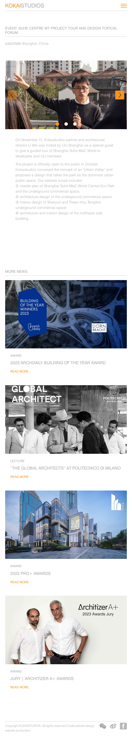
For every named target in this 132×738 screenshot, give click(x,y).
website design (84, 726)
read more (19, 371)
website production (17, 730)
